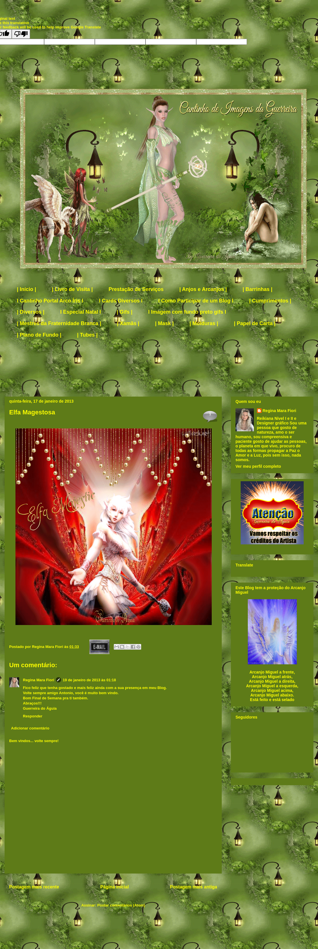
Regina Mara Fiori (48, 647)
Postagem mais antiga (193, 886)
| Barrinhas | (257, 289)
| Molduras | (203, 323)
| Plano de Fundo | (39, 335)
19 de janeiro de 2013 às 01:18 (89, 680)
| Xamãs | (128, 323)
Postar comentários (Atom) (121, 905)
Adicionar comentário (30, 728)
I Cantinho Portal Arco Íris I (50, 301)
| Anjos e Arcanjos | (203, 289)
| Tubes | (87, 335)
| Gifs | (124, 312)
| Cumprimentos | (270, 301)
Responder (32, 716)
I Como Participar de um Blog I (195, 301)
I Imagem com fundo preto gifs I (187, 312)
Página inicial (114, 886)
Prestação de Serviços (136, 289)
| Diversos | (30, 312)
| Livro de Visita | (72, 289)
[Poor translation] (21, 34)
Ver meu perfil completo (258, 466)
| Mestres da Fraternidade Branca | (59, 323)
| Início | (26, 289)
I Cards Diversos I (120, 301)
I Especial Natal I (80, 312)
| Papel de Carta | (255, 323)
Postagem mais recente (34, 886)
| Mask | (164, 323)
